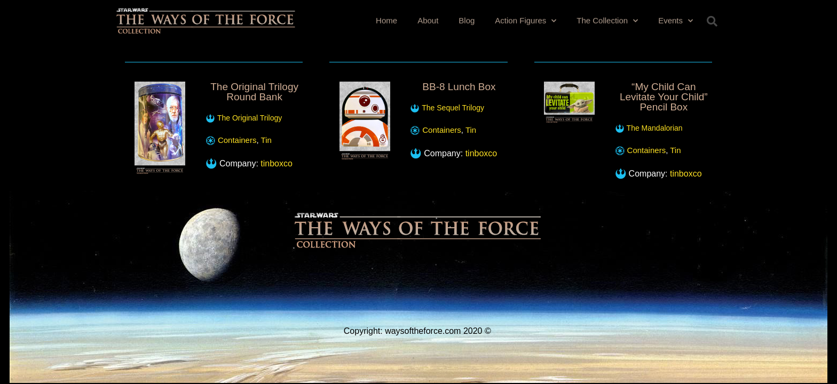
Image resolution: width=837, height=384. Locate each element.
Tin (266, 140)
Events (675, 19)
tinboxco (276, 163)
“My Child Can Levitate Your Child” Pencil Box (664, 97)
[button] (712, 21)
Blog (467, 18)
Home (386, 18)
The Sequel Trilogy (453, 107)
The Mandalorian (655, 128)
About (427, 18)
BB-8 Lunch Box (458, 86)
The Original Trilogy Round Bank (254, 91)
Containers (237, 140)
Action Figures (525, 19)
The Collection (607, 19)
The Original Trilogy (249, 118)
